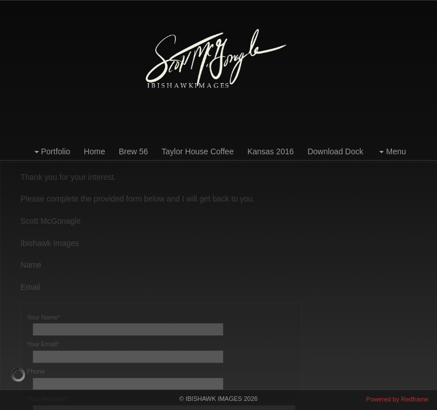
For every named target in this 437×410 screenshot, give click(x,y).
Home (94, 151)
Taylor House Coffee (198, 151)
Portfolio (51, 152)
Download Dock (335, 151)
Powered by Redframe (397, 399)
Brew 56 (133, 151)
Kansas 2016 (271, 151)
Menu (391, 152)
